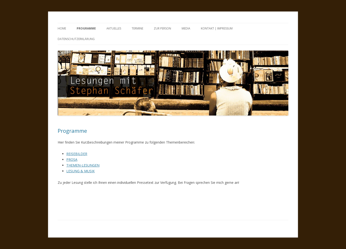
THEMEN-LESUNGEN (82, 165)
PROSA (71, 159)
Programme (86, 28)
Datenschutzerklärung (76, 39)
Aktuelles (113, 28)
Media (186, 28)
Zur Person (162, 28)
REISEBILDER (76, 153)
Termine (137, 28)
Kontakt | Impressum (217, 28)
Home (62, 28)
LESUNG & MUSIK (80, 171)
